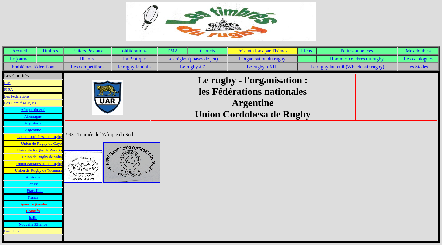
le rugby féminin (134, 66)
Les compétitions (87, 66)
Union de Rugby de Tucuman (38, 170)
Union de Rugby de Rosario (39, 150)
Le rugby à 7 (192, 66)
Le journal (20, 58)
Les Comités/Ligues (20, 103)
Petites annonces (356, 50)
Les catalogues (418, 58)
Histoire (87, 58)
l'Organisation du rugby (262, 58)
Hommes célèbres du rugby (357, 58)
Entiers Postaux (87, 50)
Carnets (207, 50)
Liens (306, 50)
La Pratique (134, 58)
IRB (7, 82)
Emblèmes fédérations (34, 66)
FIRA (8, 89)
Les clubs (11, 231)
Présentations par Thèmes (262, 50)
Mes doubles (418, 50)
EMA (172, 50)
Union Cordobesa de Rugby (39, 136)
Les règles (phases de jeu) (192, 58)
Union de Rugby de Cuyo (41, 143)
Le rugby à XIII (262, 66)
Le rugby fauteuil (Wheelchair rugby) (347, 66)
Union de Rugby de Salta (42, 157)
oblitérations (134, 50)
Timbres (50, 50)
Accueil (20, 50)
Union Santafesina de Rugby (39, 163)
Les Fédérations (16, 96)
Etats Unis (35, 190)
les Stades (418, 66)
